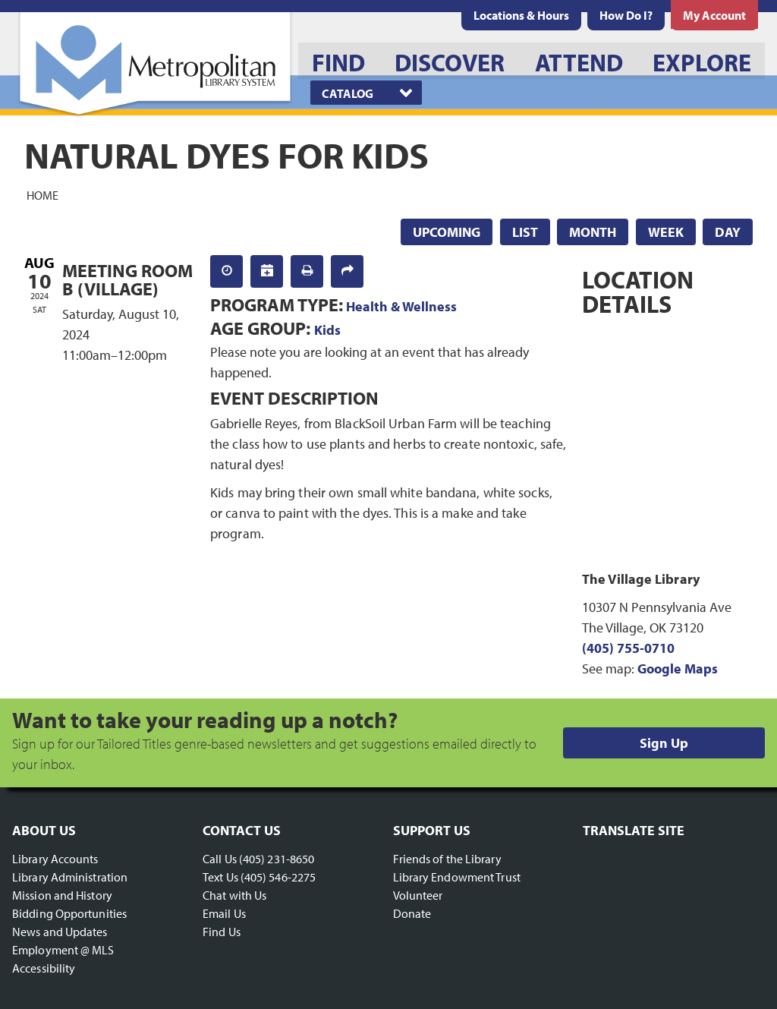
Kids (327, 330)
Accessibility (43, 968)
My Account (714, 15)
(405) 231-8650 (276, 858)
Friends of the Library (447, 858)
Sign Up (664, 743)
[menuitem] (521, 15)
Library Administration (69, 876)
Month (592, 232)
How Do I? (626, 15)
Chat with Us (234, 895)
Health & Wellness (401, 306)
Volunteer (418, 895)
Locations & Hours (521, 15)
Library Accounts (55, 858)
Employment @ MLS (63, 949)
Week (666, 232)
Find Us (222, 931)
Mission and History (62, 895)
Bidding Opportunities (69, 913)
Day (728, 232)
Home (42, 194)
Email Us (224, 913)
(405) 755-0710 (628, 648)
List (525, 232)
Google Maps (677, 668)
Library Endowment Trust (457, 876)
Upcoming (446, 232)
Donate (412, 913)
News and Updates (60, 931)
